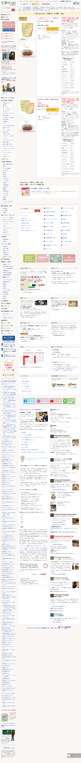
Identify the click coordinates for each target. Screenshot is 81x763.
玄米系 (4, 172)
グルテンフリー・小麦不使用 (9, 148)
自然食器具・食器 (67, 215)
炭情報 (4, 241)
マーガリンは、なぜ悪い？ (9, 693)
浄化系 (4, 288)
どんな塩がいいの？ (8, 695)
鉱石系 (4, 286)
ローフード (5, 154)
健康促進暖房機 (6, 274)
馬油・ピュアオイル (8, 219)
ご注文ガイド (25, 383)
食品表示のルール (7, 644)
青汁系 (4, 166)
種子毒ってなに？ (7, 478)
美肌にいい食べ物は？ (8, 450)
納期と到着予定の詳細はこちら (29, 317)
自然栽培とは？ (6, 682)
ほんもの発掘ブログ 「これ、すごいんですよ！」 (33, 437)
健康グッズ (65, 226)
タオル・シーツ (6, 315)
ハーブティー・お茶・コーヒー (9, 136)
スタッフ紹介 (25, 447)
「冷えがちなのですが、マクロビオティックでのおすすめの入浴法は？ (9, 412)
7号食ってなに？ (7, 457)
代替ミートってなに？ (8, 480)
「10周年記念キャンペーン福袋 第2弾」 (9, 351)
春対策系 (5, 187)
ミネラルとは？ (6, 600)
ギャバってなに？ (7, 507)
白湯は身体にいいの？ (8, 537)
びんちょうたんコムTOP (33, 628)
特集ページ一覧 (25, 228)
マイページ (25, 378)
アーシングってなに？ (8, 489)
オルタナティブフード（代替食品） (9, 146)
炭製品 (64, 219)
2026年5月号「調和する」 (9, 723)
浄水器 (4, 212)
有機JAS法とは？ (7, 684)
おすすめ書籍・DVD (8, 330)
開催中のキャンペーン (27, 220)
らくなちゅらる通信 (26, 434)
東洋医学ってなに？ (8, 581)
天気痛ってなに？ (7, 484)
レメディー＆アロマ (8, 201)
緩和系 (4, 296)
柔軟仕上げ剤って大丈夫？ (9, 706)
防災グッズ (5, 250)
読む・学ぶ (24, 218)
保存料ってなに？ (7, 642)
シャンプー (5, 224)
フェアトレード (66, 245)
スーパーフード (6, 152)
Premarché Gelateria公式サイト (59, 489)
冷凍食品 (5, 121)
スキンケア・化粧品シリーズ (9, 217)
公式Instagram (64, 553)
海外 (64, 279)
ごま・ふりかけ (6, 129)
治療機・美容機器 (7, 272)
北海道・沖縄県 (56, 279)
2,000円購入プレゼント (8, 33)
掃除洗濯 (5, 246)
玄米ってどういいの (8, 640)
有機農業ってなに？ (8, 463)
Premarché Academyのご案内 (58, 574)
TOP (72, 755)
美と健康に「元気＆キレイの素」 (47, 7)
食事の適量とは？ (7, 595)
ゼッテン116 (38, 548)
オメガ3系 (5, 193)
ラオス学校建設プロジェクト (29, 439)
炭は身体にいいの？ (8, 505)
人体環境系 (5, 254)
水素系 (4, 182)
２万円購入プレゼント (8, 36)
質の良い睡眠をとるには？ (9, 546)
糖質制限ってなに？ (8, 624)
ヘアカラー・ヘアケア (8, 221)
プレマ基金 (24, 442)
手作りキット (6, 156)
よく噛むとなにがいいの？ (9, 538)
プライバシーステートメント (60, 389)
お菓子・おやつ (6, 134)
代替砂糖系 (5, 184)
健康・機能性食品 (27, 7)
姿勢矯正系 (5, 292)
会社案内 (24, 432)
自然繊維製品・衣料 (50, 237)
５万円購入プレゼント (8, 38)
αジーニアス (22, 545)
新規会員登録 (25, 381)
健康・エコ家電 (49, 226)
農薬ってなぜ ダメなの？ (9, 636)
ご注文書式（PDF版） (67, 370)
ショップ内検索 (6, 8)
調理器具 (5, 208)
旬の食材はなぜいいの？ (9, 563)
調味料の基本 (6, 678)
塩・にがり (5, 107)
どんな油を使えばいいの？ (9, 688)
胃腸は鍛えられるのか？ (9, 465)
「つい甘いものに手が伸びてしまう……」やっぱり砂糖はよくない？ (9, 421)
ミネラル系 (5, 178)
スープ (4, 123)
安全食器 (5, 210)
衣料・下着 (5, 313)
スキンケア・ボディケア (51, 219)
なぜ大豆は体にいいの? (8, 567)
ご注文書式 (56, 370)
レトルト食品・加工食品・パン (9, 125)
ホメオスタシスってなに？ (9, 452)
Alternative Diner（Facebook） (59, 524)
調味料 (4, 105)
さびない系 (5, 170)
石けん (4, 226)
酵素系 (4, 189)
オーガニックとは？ (8, 686)
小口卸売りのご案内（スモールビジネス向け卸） (33, 452)
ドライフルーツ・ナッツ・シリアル (9, 140)
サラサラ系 (5, 195)
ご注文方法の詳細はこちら (28, 292)
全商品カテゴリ (49, 208)
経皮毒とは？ (6, 673)
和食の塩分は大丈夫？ (8, 622)
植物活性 (5, 252)
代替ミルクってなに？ (8, 565)
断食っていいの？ (7, 461)
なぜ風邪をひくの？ (8, 441)
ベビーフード (6, 150)
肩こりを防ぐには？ (8, 496)
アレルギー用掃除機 (8, 268)
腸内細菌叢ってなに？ (8, 459)
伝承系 (4, 176)
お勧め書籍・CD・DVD (51, 245)
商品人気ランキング (26, 225)
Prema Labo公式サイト (57, 622)
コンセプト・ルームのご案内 (58, 470)
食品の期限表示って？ (8, 577)
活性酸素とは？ (6, 671)
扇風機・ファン (6, 264)
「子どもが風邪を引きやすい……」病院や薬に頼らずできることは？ (9, 417)
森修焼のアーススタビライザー (34, 545)
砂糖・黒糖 (5, 115)
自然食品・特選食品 (50, 211)
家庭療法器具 (6, 281)
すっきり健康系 (6, 168)
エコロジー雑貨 (49, 223)
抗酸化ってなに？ (7, 551)
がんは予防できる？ (8, 445)
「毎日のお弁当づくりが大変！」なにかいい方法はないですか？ (9, 438)
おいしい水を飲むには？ (9, 573)
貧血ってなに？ (6, 474)
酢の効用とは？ (6, 575)
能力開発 (65, 234)
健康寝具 (65, 237)
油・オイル (5, 111)
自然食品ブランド (7, 103)
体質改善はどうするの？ (9, 470)
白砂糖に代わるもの (8, 655)
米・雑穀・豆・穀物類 (8, 117)
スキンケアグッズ (7, 228)
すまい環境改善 (66, 230)
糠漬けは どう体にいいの (9, 638)
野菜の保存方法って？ (8, 669)
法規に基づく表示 (26, 391)
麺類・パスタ (6, 127)
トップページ (25, 215)
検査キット (5, 298)
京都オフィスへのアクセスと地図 (61, 421)
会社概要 (62, 1)
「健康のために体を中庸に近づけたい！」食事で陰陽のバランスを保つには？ (9, 394)
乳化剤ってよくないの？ (9, 663)
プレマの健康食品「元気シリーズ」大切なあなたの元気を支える (61, 8)
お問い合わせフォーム (58, 331)
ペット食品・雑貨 (67, 241)
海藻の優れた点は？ (8, 571)
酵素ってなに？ (6, 544)
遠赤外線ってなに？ (8, 553)
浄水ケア (5, 230)
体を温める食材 (6, 628)
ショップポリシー (26, 388)
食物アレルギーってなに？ (9, 476)
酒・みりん (65, 211)
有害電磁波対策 (49, 230)
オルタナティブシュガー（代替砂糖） (9, 113)
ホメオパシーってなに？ (9, 456)
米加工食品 (5, 119)
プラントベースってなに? (9, 586)
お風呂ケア (5, 232)
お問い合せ (68, 1)
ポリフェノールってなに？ (9, 472)
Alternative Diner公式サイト (58, 522)
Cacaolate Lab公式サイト (57, 544)
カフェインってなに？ (8, 562)
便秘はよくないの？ (8, 443)
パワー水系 (5, 180)
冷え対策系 (5, 294)
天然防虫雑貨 (66, 223)
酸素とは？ (5, 667)
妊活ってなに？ (6, 482)
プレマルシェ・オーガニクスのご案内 (60, 450)
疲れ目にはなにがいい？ (9, 491)
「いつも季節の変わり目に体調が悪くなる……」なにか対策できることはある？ (9, 426)
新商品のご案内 (25, 223)
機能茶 (4, 199)
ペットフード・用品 (8, 325)
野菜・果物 (5, 142)
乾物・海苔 (5, 131)
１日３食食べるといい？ (9, 535)
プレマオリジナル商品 (68, 208)
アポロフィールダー (34, 547)
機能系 (4, 197)
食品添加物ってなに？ (8, 569)
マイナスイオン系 (7, 279)
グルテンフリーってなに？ (9, 626)
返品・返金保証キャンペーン (29, 230)
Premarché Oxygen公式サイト (59, 606)
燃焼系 (4, 174)
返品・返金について (27, 331)
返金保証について (26, 341)
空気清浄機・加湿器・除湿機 (9, 266)
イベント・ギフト (7, 333)
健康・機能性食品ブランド (39, 8)
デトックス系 (6, 290)
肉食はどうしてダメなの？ (9, 680)
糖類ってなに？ (6, 516)
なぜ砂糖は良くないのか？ (9, 697)
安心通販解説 (6, 19)
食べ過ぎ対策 (6, 665)
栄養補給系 (35, 7)
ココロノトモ (48, 234)
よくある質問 (25, 386)
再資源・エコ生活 (7, 256)
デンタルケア (6, 234)
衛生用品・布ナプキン (8, 318)
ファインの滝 (25, 547)
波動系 (4, 284)
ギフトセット (48, 248)
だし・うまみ (6, 109)
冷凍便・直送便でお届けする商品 (60, 283)
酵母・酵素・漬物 (7, 144)
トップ (19, 7)
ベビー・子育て (49, 241)
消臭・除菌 (5, 248)
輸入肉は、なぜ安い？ (8, 653)
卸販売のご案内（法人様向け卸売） (30, 449)
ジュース (5, 138)
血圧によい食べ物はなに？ (9, 579)
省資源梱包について (58, 309)
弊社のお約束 (25, 444)
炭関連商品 (5, 239)
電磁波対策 (5, 270)
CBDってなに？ (7, 454)
